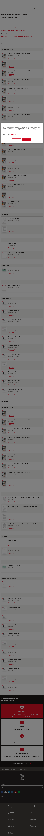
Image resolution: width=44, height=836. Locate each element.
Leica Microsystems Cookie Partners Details (11, 136)
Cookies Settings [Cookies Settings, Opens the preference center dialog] (16, 139)
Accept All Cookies (26, 139)
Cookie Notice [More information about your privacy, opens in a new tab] (13, 134)
